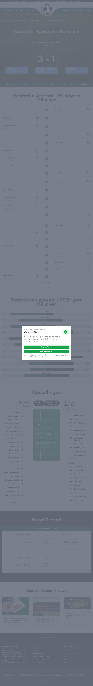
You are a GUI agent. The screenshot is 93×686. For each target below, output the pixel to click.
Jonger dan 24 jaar (46, 351)
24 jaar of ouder (46, 347)
